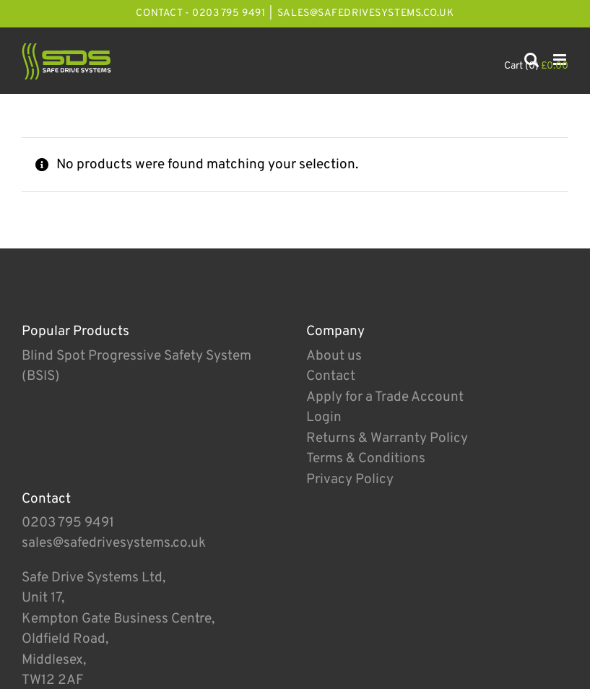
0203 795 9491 (68, 523)
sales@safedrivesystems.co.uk (365, 13)
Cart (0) (536, 66)
